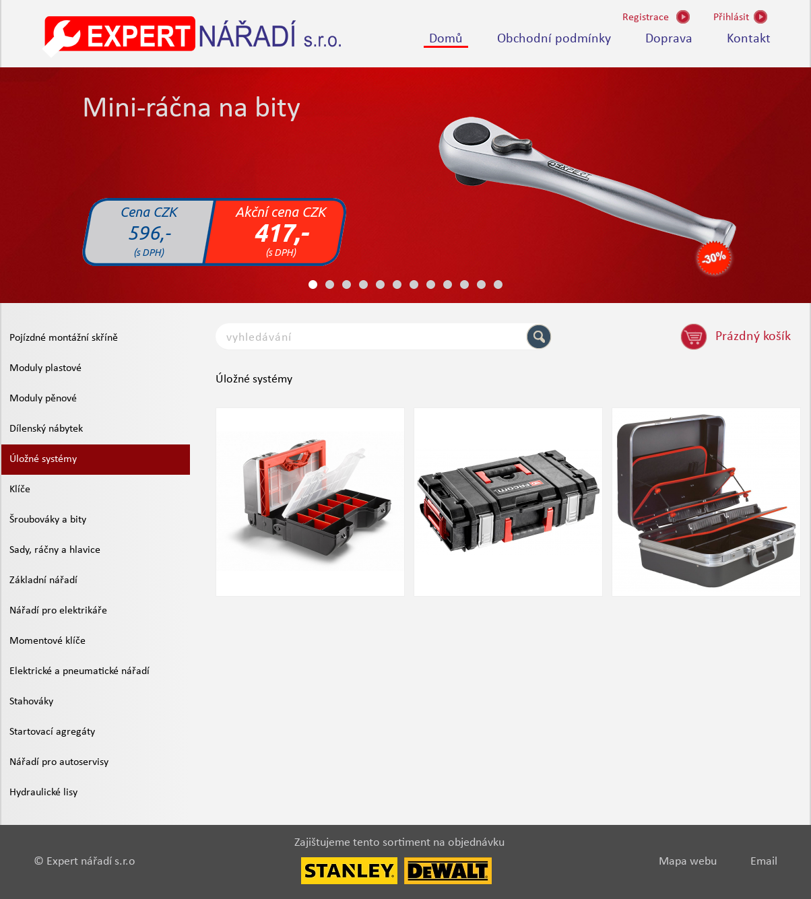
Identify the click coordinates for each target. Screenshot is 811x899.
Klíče (19, 489)
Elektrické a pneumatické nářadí (79, 671)
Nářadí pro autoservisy (58, 762)
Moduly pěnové (43, 398)
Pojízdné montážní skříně (63, 338)
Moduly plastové (45, 368)
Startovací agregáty (52, 732)
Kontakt (749, 39)
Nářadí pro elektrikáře (58, 610)
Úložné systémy (43, 459)
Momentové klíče (47, 641)
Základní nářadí (43, 580)
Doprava (668, 39)
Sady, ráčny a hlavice (54, 550)
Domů (446, 39)
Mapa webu (688, 861)
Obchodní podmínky (554, 39)
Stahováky (31, 701)
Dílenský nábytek (46, 429)
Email (763, 861)
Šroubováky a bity (47, 519)
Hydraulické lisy (43, 792)
